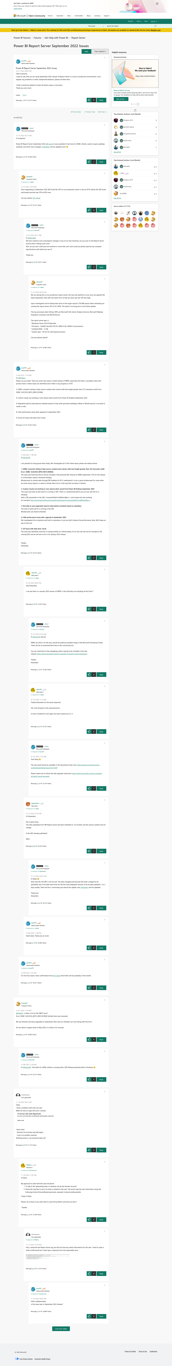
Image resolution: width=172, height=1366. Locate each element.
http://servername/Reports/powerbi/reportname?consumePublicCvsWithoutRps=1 (61, 500)
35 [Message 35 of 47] (28, 983)
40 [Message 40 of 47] (33, 604)
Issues (24, 95)
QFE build (49, 144)
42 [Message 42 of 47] (38, 726)
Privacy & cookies (130, 1351)
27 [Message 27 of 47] (28, 1214)
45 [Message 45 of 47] (28, 205)
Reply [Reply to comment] (101, 162)
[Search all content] (131, 26)
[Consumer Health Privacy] (42, 1359)
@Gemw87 (32, 238)
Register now (156, 30)
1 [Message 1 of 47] (22, 100)
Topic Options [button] (99, 51)
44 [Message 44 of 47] (23, 157)
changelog (84, 887)
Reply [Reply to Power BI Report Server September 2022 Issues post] (101, 100)
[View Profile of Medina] (29, 1165)
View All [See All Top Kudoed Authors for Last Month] (117, 198)
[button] (86, 51)
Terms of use (143, 1351)
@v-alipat (36, 198)
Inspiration (60, 16)
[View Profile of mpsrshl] (34, 572)
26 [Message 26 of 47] (23, 1145)
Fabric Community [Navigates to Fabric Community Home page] (36, 15)
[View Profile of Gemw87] (29, 176)
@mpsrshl (36, 637)
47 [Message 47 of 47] (38, 347)
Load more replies (61, 1329)
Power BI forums (22, 37)
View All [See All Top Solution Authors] (117, 152)
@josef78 (26, 457)
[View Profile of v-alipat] (31, 128)
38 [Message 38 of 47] (33, 846)
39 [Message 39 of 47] (38, 903)
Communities (79, 16)
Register (130, 21)
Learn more (18, 8)
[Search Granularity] (96, 26)
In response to (27, 182)
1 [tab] (131, 104)
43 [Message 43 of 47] (38, 783)
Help (145, 21)
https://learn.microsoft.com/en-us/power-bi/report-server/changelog (62, 654)
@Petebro (21, 378)
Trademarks (153, 1351)
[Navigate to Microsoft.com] (20, 15)
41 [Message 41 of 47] (38, 669)
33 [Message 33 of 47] (28, 1074)
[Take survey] (121, 99)
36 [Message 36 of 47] (28, 553)
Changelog (46, 147)
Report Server (78, 37)
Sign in (139, 21)
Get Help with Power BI (56, 37)
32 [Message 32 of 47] (23, 1034)
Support (106, 16)
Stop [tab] (138, 104)
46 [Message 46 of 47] (33, 262)
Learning (97, 16)
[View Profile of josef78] (23, 61)
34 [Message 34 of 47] (23, 425)
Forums (50, 16)
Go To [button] (153, 21)
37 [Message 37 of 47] (33, 943)
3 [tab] (134, 104)
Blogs (88, 16)
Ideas (69, 16)
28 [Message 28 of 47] (33, 1268)
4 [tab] (135, 104)
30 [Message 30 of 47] (38, 1311)
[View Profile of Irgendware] (35, 803)
